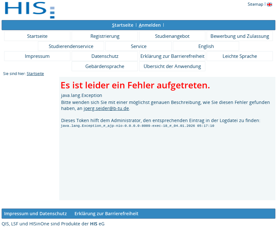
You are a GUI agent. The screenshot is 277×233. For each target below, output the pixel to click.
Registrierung (104, 36)
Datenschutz (104, 56)
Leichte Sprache (240, 56)
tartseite (122, 25)
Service (138, 46)
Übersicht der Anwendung (172, 66)
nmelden (150, 25)
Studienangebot (172, 36)
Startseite (37, 36)
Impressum (37, 56)
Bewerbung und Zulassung (239, 36)
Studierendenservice (71, 46)
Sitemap (255, 4)
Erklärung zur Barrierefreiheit (172, 56)
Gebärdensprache (104, 66)
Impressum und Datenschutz (35, 213)
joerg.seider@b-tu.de (106, 108)
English (206, 46)
